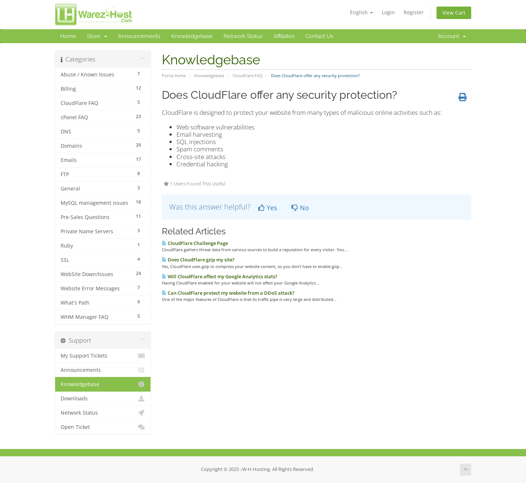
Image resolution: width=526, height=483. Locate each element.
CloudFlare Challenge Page (195, 243)
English (361, 12)
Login (388, 12)
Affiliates (284, 36)
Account (452, 36)
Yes (267, 207)
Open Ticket (103, 427)
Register (414, 12)
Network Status (243, 36)
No (300, 207)
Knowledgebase (192, 36)
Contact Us (319, 36)
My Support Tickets (103, 355)
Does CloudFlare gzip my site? (198, 259)
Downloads (103, 398)
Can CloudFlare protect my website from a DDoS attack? (228, 293)
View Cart (453, 12)
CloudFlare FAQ (248, 75)
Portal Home (174, 75)
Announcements (139, 36)
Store (97, 36)
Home (68, 36)
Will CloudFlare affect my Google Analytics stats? (219, 276)
